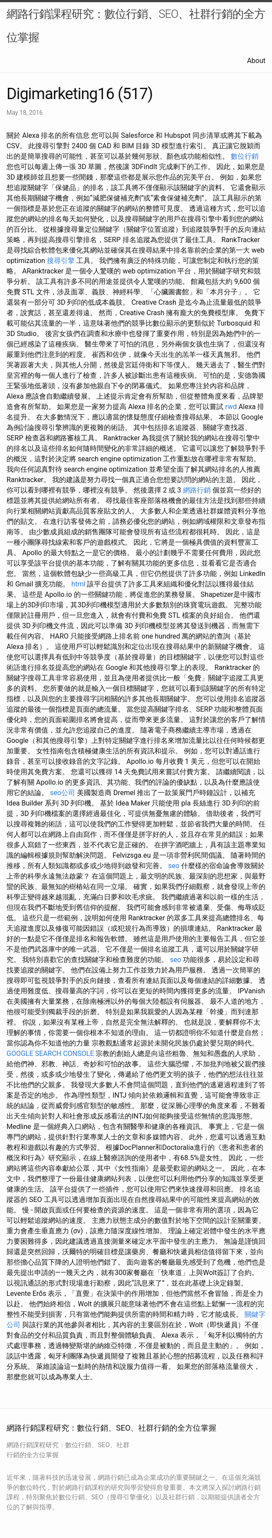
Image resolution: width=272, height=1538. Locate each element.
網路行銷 (197, 490)
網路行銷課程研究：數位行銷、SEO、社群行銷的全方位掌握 (136, 25)
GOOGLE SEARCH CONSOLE (50, 1053)
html (78, 584)
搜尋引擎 (61, 260)
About (256, 61)
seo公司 (62, 793)
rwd (231, 407)
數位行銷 (245, 156)
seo (173, 866)
